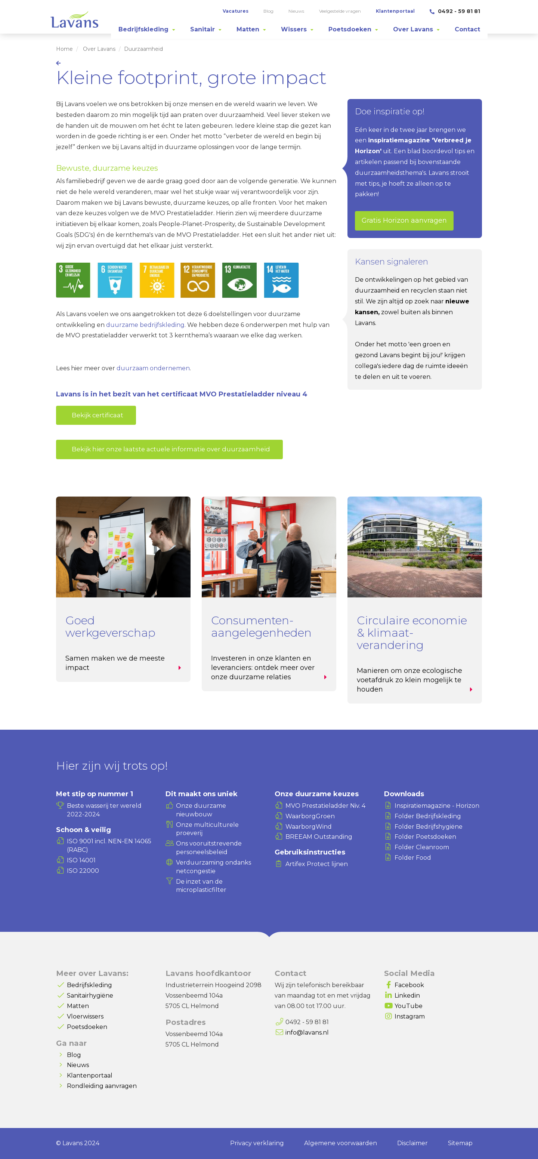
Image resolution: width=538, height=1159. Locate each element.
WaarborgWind (308, 826)
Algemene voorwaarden (340, 1143)
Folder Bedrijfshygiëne (429, 826)
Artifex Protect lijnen (316, 864)
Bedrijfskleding (89, 985)
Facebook (409, 985)
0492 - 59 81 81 (455, 11)
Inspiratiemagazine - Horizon (437, 805)
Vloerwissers (85, 1016)
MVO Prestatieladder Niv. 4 (325, 805)
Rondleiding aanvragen (102, 1086)
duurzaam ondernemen (153, 368)
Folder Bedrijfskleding (428, 816)
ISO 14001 (81, 860)
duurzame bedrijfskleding (145, 324)
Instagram (410, 1016)
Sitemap (460, 1143)
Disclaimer (412, 1143)
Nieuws (78, 1065)
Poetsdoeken (87, 1026)
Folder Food (413, 857)
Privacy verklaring (257, 1143)
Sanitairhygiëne (90, 995)
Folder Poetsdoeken (425, 836)
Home (64, 49)
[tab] (147, 29)
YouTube (409, 1006)
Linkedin (407, 995)
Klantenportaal (89, 1075)
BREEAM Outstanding (318, 836)
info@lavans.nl (307, 1032)
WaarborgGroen (310, 816)
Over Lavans (99, 49)
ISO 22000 (83, 870)
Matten (78, 1006)
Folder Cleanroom (422, 847)
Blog (74, 1054)
